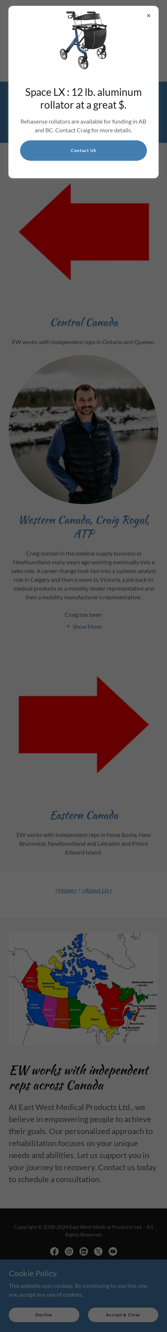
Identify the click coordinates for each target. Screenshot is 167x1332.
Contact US (83, 150)
